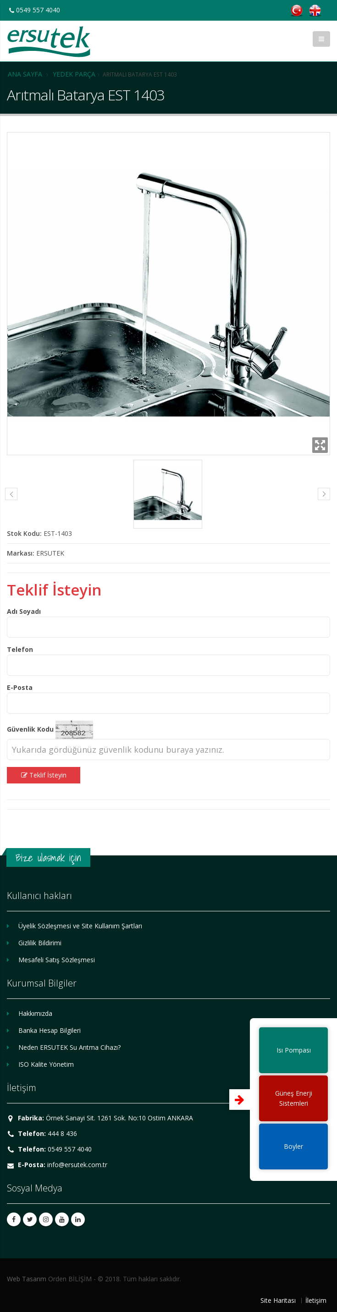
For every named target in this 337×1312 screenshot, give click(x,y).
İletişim (315, 1300)
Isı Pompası (293, 1050)
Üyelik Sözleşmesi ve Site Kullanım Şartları (80, 925)
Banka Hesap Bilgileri (49, 1030)
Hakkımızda (35, 1013)
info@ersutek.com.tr (77, 1164)
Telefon (20, 649)
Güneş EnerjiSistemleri (293, 1098)
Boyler (293, 1146)
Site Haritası (278, 1300)
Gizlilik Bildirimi (39, 942)
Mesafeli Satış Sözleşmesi (56, 959)
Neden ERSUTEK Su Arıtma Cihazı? (69, 1047)
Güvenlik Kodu (30, 729)
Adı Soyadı (24, 611)
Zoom (320, 445)
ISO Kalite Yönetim (46, 1064)
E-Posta (20, 687)
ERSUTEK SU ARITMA (49, 42)
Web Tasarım (26, 1278)
